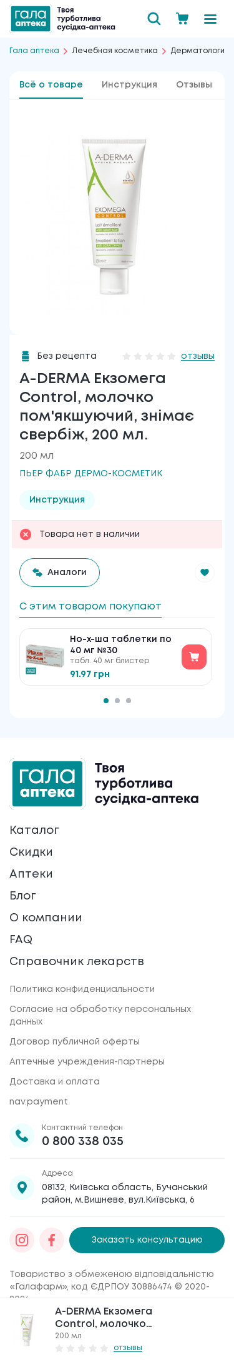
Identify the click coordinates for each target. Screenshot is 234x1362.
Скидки (31, 853)
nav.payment (38, 1102)
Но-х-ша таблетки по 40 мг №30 (121, 645)
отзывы (198, 356)
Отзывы (194, 85)
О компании (45, 918)
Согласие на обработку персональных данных (100, 1016)
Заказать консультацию (147, 1240)
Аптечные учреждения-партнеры (87, 1062)
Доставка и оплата (54, 1082)
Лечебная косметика (115, 51)
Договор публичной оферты (74, 1042)
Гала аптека (34, 51)
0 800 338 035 (83, 1142)
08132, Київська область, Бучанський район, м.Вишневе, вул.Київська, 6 (125, 1194)
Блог (22, 896)
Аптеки (31, 874)
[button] (205, 573)
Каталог (34, 831)
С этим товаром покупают (90, 606)
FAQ (20, 940)
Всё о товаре (51, 85)
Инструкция (129, 85)
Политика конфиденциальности (82, 989)
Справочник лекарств (76, 962)
